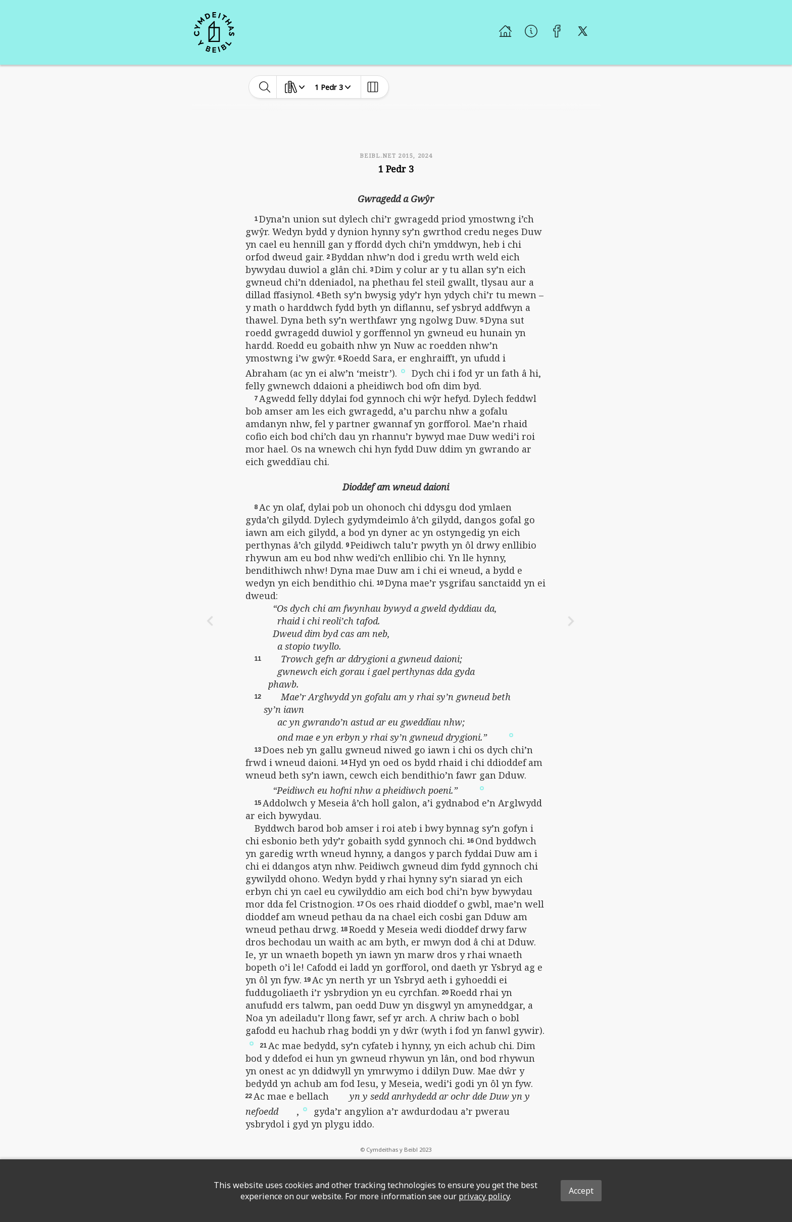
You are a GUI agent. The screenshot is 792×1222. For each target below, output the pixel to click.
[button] (403, 370)
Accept (581, 1190)
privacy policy (484, 1196)
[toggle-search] (265, 87)
